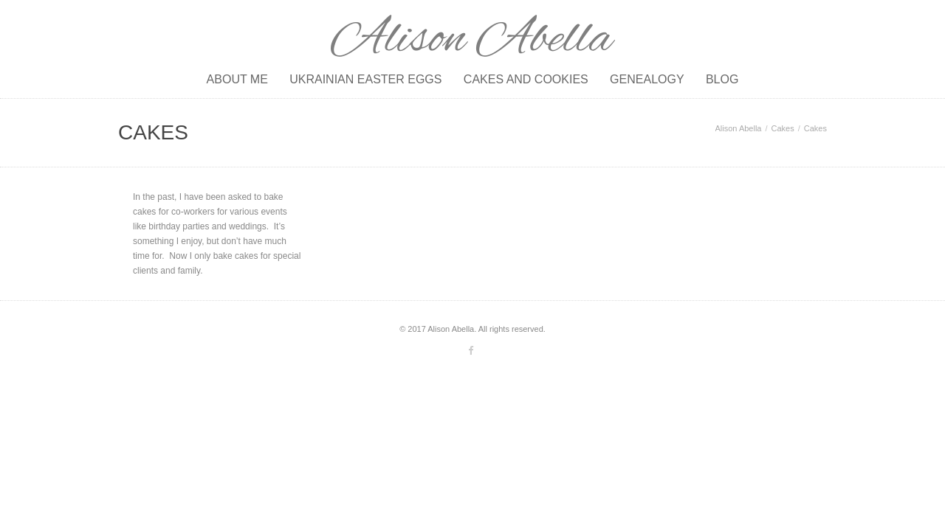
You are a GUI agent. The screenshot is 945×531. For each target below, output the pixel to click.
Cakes (783, 128)
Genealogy (647, 79)
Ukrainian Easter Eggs (365, 79)
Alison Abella (738, 128)
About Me (237, 79)
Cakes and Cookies (526, 79)
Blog (722, 79)
